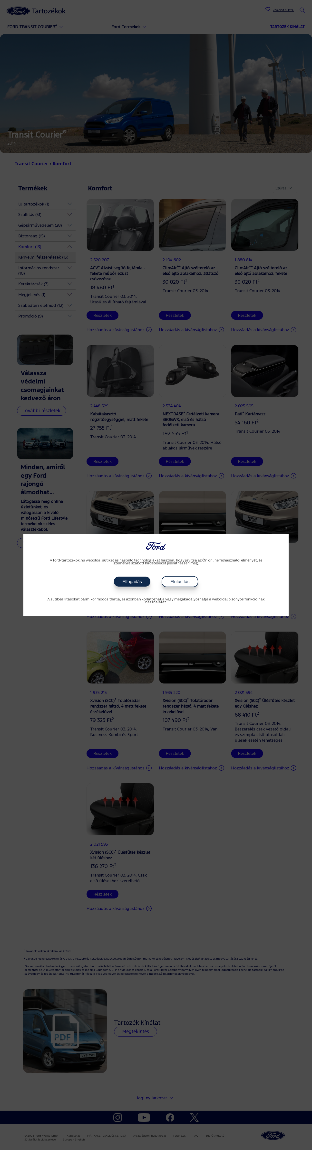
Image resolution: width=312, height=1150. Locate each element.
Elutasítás (179, 581)
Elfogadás (132, 581)
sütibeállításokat (65, 599)
